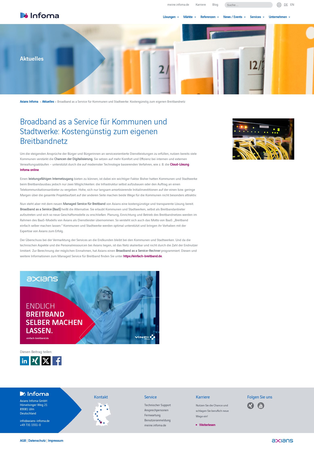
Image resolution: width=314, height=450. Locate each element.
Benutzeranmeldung (157, 420)
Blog (215, 4)
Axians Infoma (29, 101)
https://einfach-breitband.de (142, 256)
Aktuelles (48, 101)
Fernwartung (152, 415)
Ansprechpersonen (156, 410)
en (292, 4)
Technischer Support (157, 405)
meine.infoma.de (178, 4)
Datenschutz (37, 440)
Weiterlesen (207, 424)
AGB (23, 440)
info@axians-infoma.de (35, 420)
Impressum (55, 440)
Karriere (201, 4)
